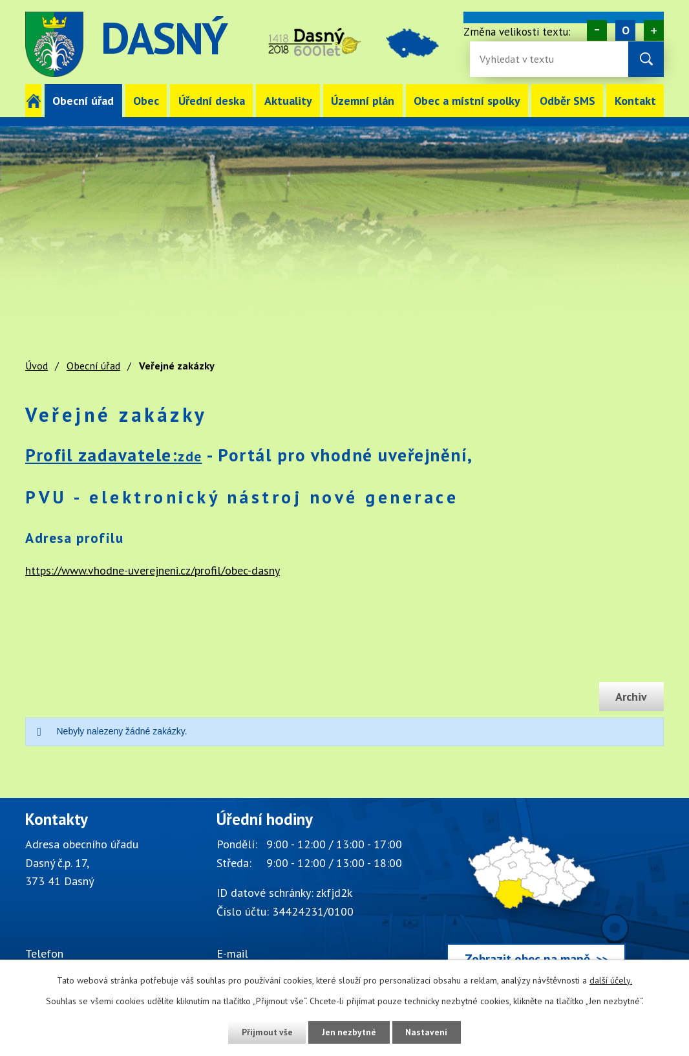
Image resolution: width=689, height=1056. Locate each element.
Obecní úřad (83, 100)
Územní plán (362, 100)
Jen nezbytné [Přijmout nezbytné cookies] (349, 1032)
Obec (146, 100)
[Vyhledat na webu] (646, 59)
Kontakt (635, 100)
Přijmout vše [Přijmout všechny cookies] (265, 1032)
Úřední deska (211, 100)
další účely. (610, 980)
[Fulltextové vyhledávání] (521, 59)
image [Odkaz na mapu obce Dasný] (416, 44)
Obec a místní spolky (467, 100)
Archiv (630, 696)
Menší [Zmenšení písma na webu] (597, 30)
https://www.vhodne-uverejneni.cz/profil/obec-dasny (152, 570)
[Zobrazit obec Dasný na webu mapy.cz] (536, 895)
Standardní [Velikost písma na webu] (625, 30)
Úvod (33, 100)
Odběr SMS (567, 100)
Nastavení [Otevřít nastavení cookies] (428, 1032)
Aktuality (288, 100)
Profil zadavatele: (113, 455)
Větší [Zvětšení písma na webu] (654, 30)
